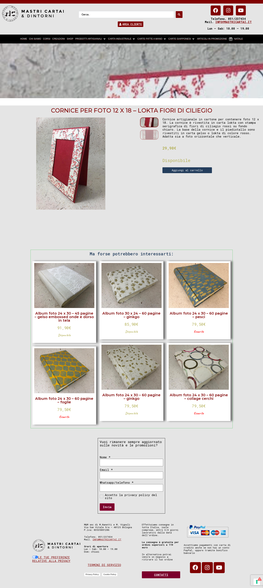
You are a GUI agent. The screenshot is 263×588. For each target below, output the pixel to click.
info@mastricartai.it (233, 22)
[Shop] (70, 39)
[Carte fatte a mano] (152, 39)
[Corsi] (47, 39)
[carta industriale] (121, 39)
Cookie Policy (109, 574)
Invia (107, 507)
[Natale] (235, 39)
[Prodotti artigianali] (91, 39)
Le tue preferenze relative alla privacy (51, 559)
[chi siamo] (35, 39)
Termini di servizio (104, 565)
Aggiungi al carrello (187, 170)
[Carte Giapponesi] (182, 39)
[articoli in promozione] (212, 39)
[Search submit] (179, 14)
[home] (24, 39)
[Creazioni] (58, 39)
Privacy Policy (92, 574)
